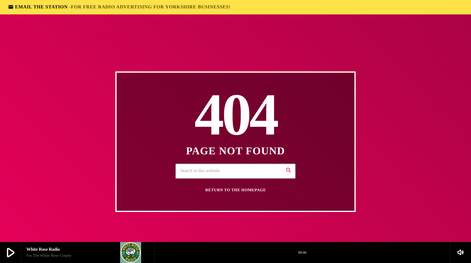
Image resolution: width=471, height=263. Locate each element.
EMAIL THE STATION (119, 7)
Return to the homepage (235, 190)
